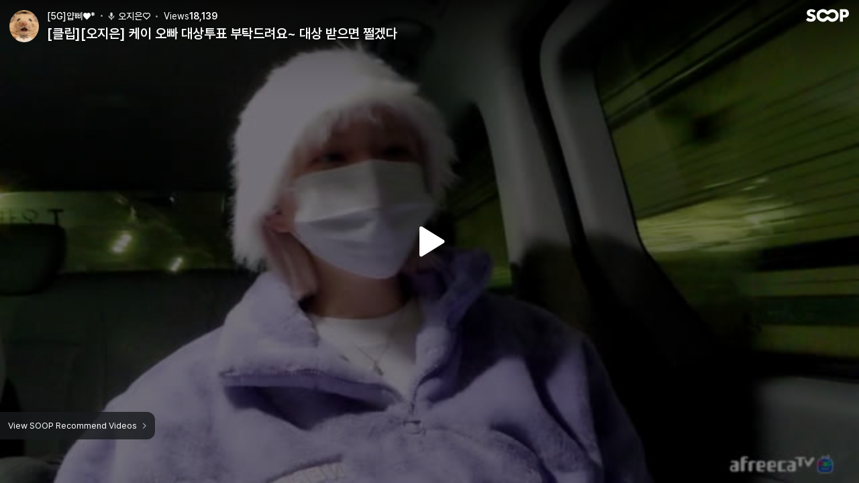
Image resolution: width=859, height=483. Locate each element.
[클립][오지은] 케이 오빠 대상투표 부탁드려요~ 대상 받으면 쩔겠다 (222, 33)
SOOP (827, 15)
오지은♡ (128, 16)
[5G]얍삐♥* (71, 16)
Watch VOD (429, 241)
